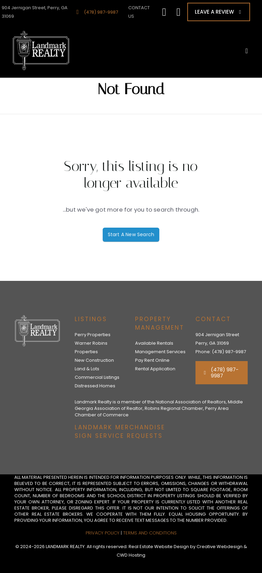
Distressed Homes (95, 386)
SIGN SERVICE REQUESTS (119, 436)
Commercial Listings (97, 377)
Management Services (160, 351)
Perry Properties (93, 334)
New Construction (94, 360)
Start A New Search (131, 234)
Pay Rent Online (152, 360)
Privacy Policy (102, 533)
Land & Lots (87, 369)
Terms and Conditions (150, 533)
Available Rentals (154, 343)
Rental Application (155, 369)
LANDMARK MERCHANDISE (120, 427)
